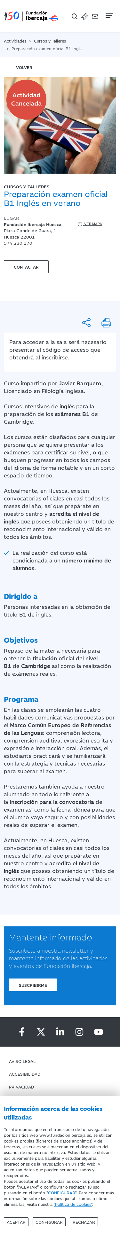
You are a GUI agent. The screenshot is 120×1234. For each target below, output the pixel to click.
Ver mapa (89, 224)
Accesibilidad (24, 1074)
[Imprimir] (106, 323)
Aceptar (16, 1222)
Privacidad (21, 1086)
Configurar (49, 1222)
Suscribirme (33, 985)
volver (24, 67)
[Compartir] (86, 323)
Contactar (26, 267)
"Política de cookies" (73, 1204)
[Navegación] (108, 16)
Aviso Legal (22, 1061)
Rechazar (84, 1222)
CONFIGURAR (61, 1192)
